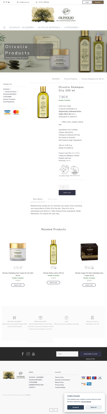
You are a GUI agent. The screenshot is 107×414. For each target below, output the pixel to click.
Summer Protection (9, 99)
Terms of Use (59, 377)
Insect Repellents (8, 102)
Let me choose (86, 402)
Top (53, 410)
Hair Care (68, 158)
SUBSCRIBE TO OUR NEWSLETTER (90, 355)
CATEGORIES (71, 27)
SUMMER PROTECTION (36, 385)
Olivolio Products (70, 79)
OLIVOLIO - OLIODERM (21, 27)
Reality (28, 395)
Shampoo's (70, 156)
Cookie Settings (60, 387)
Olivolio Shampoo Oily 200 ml (93, 79)
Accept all (76, 407)
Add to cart (18, 285)
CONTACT (32, 387)
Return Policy (59, 382)
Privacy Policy (59, 385)
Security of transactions (62, 380)
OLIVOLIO (56, 79)
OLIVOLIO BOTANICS (49, 27)
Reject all (93, 407)
